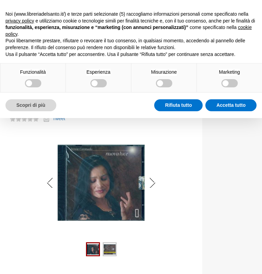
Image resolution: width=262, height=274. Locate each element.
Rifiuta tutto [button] (178, 105)
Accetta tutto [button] (231, 105)
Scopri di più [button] (30, 105)
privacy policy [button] (19, 21)
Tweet (59, 118)
